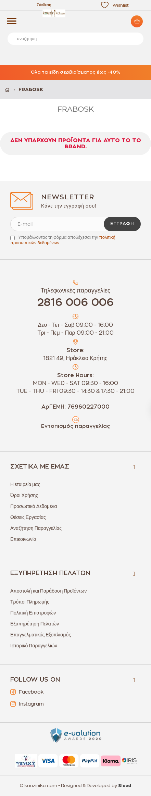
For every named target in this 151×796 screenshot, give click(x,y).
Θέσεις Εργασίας (28, 517)
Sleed (124, 786)
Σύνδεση (44, 5)
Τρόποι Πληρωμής (29, 601)
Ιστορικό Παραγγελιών (33, 645)
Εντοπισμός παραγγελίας (75, 426)
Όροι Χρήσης (24, 495)
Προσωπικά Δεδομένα (33, 506)
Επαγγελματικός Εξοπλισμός (40, 634)
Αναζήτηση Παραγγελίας (36, 528)
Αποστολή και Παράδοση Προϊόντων (48, 590)
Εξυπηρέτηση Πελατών (34, 623)
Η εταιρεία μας (25, 484)
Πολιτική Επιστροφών (33, 612)
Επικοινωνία (23, 539)
